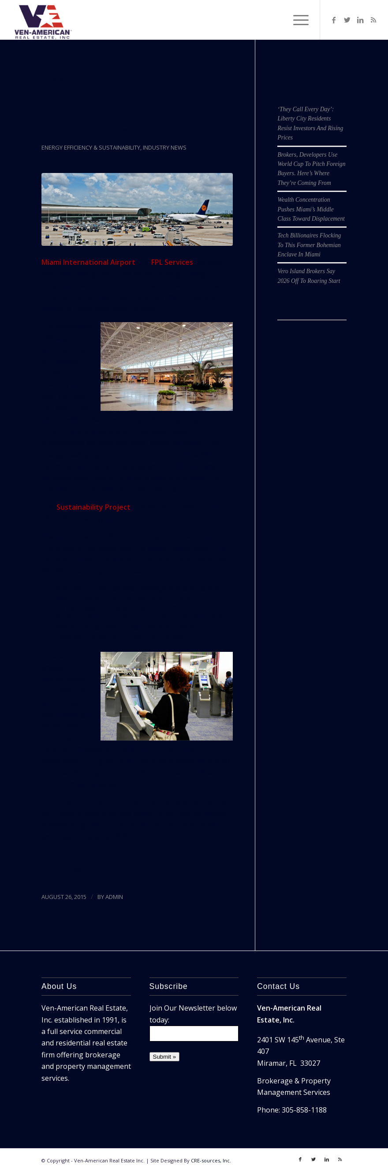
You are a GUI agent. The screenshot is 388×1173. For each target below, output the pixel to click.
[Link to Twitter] (347, 19)
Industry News (165, 147)
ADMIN (114, 897)
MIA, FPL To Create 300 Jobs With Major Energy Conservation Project (121, 113)
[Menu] (296, 20)
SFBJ (75, 871)
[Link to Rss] (373, 19)
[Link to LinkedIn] (360, 19)
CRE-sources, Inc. (211, 1160)
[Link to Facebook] (333, 19)
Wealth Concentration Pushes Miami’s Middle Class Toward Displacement (310, 209)
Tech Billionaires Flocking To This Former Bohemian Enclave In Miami (309, 245)
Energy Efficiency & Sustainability (90, 147)
